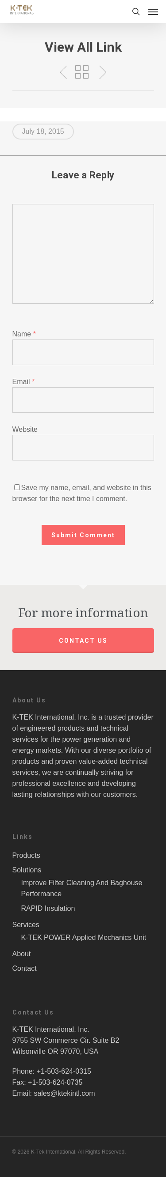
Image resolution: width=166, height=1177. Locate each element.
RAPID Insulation (48, 908)
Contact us (83, 640)
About (21, 954)
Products (26, 855)
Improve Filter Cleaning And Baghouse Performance (82, 888)
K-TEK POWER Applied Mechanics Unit (84, 937)
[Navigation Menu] (153, 11)
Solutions (27, 870)
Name (24, 334)
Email (23, 381)
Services (25, 924)
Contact (24, 968)
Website (25, 429)
